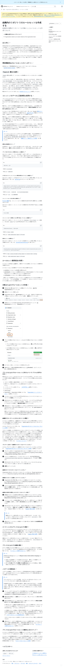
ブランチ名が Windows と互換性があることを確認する (14, 152)
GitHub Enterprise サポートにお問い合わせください (44, 16)
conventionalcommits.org (22, 242)
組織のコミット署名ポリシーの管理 (29, 138)
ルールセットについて (21, 440)
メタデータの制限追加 (9, 569)
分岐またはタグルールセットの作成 (15, 285)
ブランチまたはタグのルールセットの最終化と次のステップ (20, 630)
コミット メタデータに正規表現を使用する (18, 96)
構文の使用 (10, 72)
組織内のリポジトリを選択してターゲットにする (14, 477)
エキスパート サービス (33, 663)
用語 (12, 663)
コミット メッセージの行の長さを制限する (11, 198)
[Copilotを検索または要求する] (43, 6)
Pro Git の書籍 (5, 200)
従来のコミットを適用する (8, 238)
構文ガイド (39, 111)
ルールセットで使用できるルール (18, 550)
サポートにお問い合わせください (39, 655)
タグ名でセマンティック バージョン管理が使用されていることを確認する (17, 175)
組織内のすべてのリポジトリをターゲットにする (14, 470)
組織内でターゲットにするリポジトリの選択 (15, 418)
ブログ (40, 663)
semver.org (17, 179)
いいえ (11, 653)
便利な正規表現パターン (8, 144)
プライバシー (17, 663)
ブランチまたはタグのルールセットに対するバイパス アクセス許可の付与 (22, 373)
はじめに (6, 43)
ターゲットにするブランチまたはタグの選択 (15, 527)
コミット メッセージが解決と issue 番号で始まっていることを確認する (17, 217)
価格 (27, 663)
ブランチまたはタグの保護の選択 (12, 545)
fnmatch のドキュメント (25, 91)
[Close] (60, 2)
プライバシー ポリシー (6, 655)
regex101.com (30, 112)
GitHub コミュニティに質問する (39, 653)
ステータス (23, 663)
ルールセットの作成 (24, 9)
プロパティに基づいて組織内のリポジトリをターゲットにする (17, 444)
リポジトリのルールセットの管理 (23, 640)
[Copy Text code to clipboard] (41, 162)
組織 (4, 9)
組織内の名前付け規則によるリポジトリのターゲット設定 (16, 492)
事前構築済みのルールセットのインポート (17, 63)
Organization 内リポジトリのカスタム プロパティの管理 (18, 448)
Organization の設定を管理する (12, 9)
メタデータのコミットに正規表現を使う (15, 614)
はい (5, 653)
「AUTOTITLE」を (25, 387)
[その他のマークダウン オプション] (60, 24)
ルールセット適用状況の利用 (13, 260)
